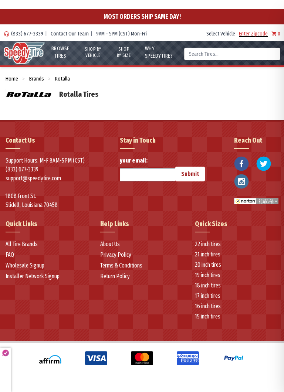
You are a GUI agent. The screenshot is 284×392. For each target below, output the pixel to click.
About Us (110, 244)
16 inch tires (208, 306)
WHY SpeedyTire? (159, 52)
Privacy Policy (115, 254)
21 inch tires (207, 254)
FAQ (10, 254)
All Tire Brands (22, 244)
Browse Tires (60, 52)
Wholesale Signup (25, 265)
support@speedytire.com (33, 178)
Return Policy (115, 276)
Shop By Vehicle (92, 52)
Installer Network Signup (33, 276)
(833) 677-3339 (27, 33)
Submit (190, 173)
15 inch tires (207, 316)
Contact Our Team (70, 33)
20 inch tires (208, 264)
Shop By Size (124, 52)
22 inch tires (208, 244)
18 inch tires (208, 285)
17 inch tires (207, 295)
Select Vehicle (220, 33)
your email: (147, 169)
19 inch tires (207, 275)
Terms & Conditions (121, 265)
